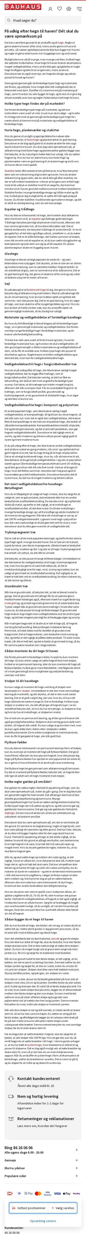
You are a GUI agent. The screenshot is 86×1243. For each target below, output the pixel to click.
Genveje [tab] (10, 1160)
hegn (61, 42)
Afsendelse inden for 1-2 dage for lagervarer (40, 1105)
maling (9, 603)
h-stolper (24, 690)
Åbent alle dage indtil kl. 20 (35, 1086)
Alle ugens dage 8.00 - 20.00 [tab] (24, 1149)
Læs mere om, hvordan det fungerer (42, 1126)
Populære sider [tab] (15, 1176)
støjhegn (10, 813)
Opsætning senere (43, 1221)
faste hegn (33, 139)
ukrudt (55, 938)
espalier (36, 218)
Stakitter (10, 170)
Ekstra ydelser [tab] (15, 1168)
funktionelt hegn (36, 289)
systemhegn (34, 1045)
